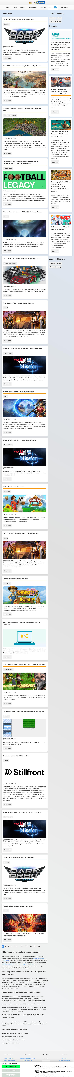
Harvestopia (7, 583)
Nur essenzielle (11, 1070)
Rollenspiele (14, 964)
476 (31, 946)
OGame (6, 216)
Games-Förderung (55, 21)
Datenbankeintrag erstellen (27, 1058)
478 (39, 946)
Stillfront (6, 760)
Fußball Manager (6, 964)
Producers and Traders (10, 115)
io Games (43, 7)
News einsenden (27, 1060)
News (15, 7)
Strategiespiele (23, 964)
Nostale (6, 911)
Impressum (65, 1058)
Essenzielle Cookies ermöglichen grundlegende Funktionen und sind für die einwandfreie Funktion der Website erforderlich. (54, 1067)
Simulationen (33, 964)
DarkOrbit (6, 24)
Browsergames (32, 7)
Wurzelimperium (8, 669)
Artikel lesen (7, 58)
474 (22, 946)
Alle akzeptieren (11, 1066)
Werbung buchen (9, 1058)
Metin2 (6, 307)
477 (35, 946)
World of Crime (8, 353)
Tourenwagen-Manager (10, 263)
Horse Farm (7, 491)
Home (8, 7)
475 (26, 946)
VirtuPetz (6, 716)
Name (46, 1058)
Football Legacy (8, 168)
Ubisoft (59, 18)
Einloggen (64, 7)
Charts (22, 7)
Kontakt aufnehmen (64, 1060)
